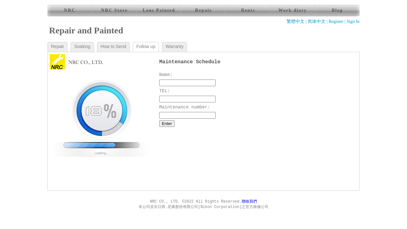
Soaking (82, 46)
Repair (203, 10)
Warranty (174, 46)
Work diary (292, 10)
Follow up (145, 46)
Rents (248, 10)
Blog (337, 10)
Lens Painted (159, 10)
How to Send (113, 46)
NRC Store (114, 10)
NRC (69, 10)
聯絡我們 (249, 201)
